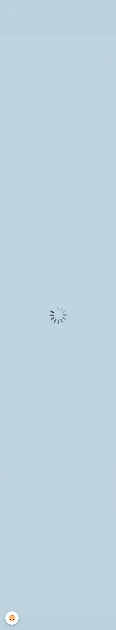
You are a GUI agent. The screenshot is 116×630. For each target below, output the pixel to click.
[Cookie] (12, 618)
